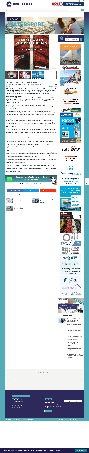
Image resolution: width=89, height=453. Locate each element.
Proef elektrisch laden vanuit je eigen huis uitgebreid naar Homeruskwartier (74, 320)
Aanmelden (48, 442)
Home (8, 14)
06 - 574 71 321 (36, 183)
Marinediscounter (53, 86)
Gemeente (25, 10)
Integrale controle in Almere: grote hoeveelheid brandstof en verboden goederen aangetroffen (75, 348)
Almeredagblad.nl (23, 4)
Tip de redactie (48, 190)
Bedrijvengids (19, 10)
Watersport (18, 14)
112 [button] (9, 10)
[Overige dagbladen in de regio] (73, 433)
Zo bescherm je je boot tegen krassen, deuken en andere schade (47, 200)
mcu (33, 84)
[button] (6, 75)
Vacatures (48, 10)
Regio (30, 10)
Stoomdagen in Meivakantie (73, 391)
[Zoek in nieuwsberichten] (74, 10)
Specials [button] (34, 10)
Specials (12, 14)
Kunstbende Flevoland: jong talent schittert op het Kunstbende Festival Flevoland (75, 361)
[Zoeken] (82, 10)
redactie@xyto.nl (18, 437)
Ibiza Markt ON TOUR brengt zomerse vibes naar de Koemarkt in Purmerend (75, 382)
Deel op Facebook (14, 190)
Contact (52, 10)
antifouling (37, 84)
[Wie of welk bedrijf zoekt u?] (72, 39)
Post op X (31, 190)
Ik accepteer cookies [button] (81, 450)
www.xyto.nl (17, 439)
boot (31, 84)
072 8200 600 (17, 435)
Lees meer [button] (58, 450)
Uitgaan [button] (42, 10)
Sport (38, 10)
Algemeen (14, 10)
